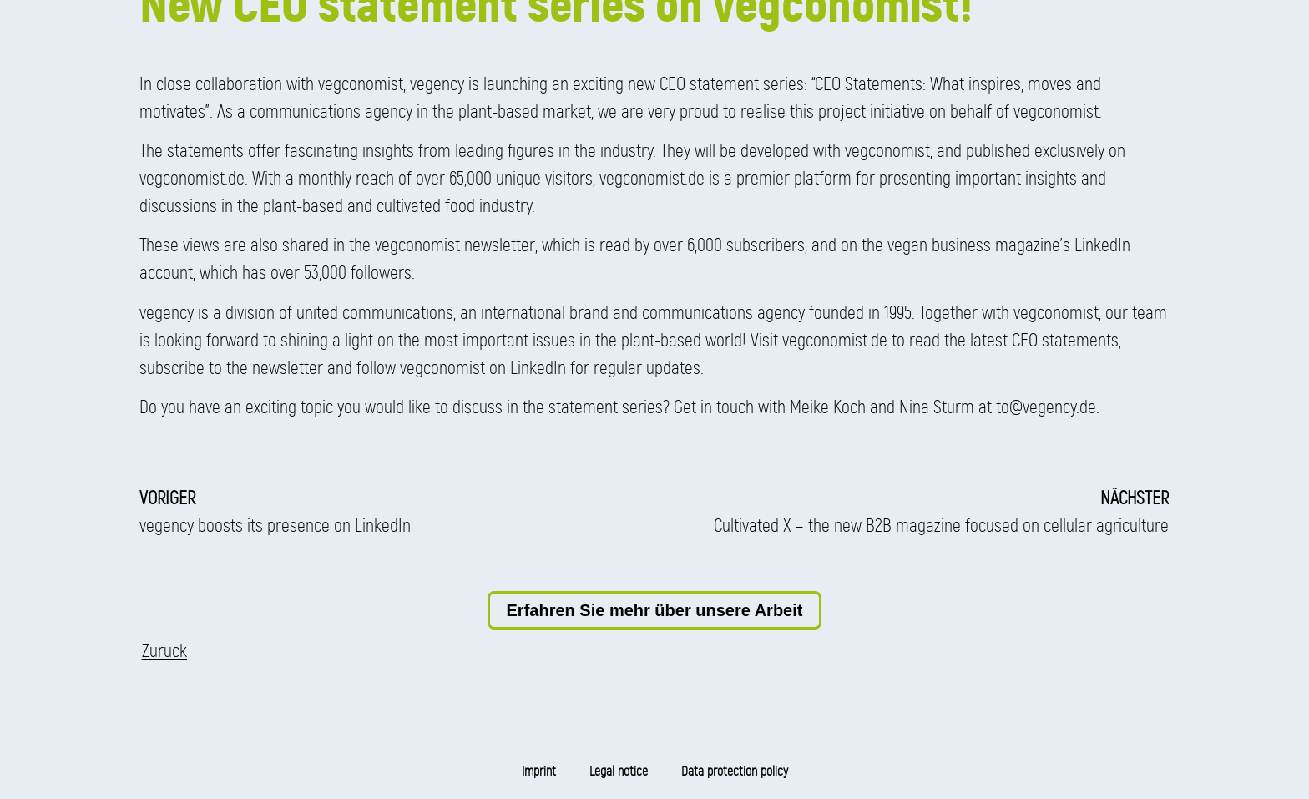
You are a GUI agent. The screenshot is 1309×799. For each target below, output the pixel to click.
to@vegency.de (1046, 407)
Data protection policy (734, 771)
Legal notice (618, 771)
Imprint (539, 771)
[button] (164, 651)
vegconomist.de (192, 178)
